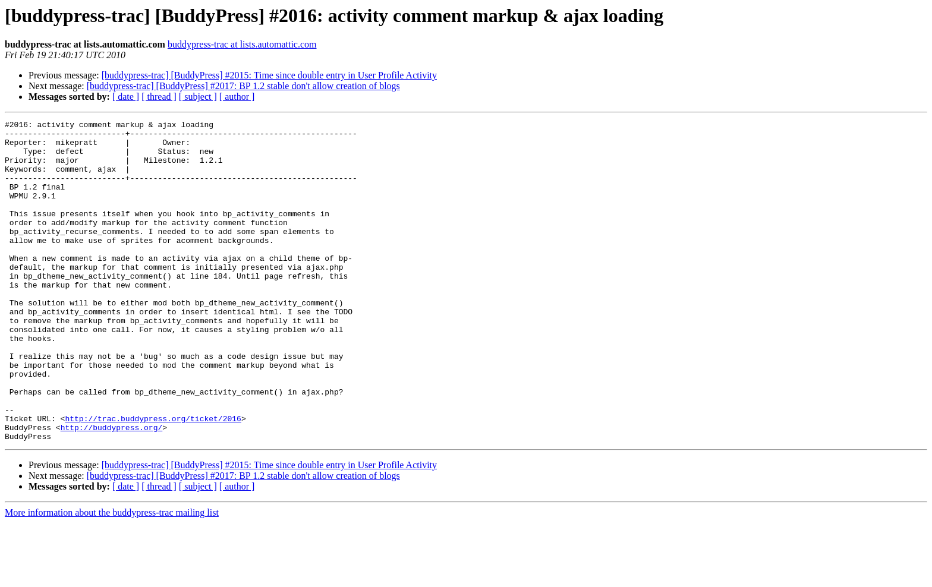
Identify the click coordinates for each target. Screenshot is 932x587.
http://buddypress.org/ (112, 489)
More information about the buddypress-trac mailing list (112, 577)
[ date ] (125, 96)
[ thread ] (159, 96)
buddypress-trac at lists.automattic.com (242, 44)
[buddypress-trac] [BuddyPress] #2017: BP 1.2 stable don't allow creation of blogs (243, 86)
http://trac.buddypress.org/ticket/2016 (153, 479)
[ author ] (237, 96)
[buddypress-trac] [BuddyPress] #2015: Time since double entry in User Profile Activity (269, 75)
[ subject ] (198, 96)
